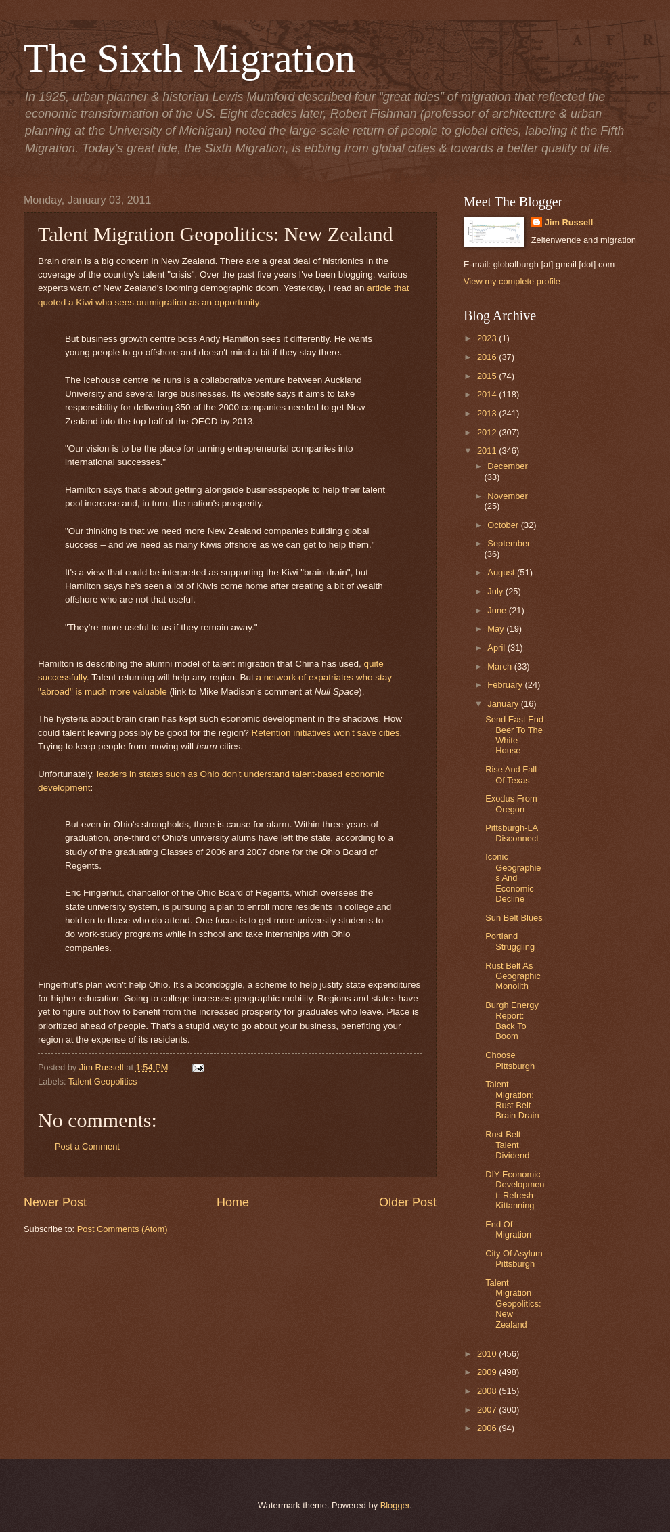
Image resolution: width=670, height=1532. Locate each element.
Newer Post (55, 1202)
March (500, 666)
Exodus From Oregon (511, 803)
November (507, 496)
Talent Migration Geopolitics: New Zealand (513, 1303)
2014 (488, 394)
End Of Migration (508, 1229)
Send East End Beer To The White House (514, 735)
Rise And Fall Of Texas (511, 774)
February (505, 685)
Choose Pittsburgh (510, 1060)
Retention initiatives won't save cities (326, 733)
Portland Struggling (510, 941)
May (496, 628)
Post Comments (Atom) (122, 1229)
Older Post (408, 1202)
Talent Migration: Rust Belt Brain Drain (512, 1099)
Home (233, 1202)
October (503, 525)
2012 (488, 432)
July (496, 591)
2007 (488, 1410)
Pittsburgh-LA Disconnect (512, 833)
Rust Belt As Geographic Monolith (513, 976)
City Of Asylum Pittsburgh (513, 1258)
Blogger (395, 1505)
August (502, 572)
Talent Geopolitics (102, 1081)
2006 (488, 1428)
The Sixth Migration (189, 58)
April (497, 647)
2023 (488, 338)
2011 (488, 450)
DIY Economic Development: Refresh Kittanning (514, 1189)
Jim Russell (569, 222)
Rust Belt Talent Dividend (507, 1144)
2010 (488, 1354)
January (503, 704)
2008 (488, 1391)
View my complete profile (512, 281)
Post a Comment (87, 1146)
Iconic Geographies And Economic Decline (513, 878)
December (507, 466)
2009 (488, 1372)
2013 (488, 413)
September (508, 543)
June (498, 610)
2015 (488, 376)
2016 (488, 357)
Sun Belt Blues (513, 918)
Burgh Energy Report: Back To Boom (512, 1020)
